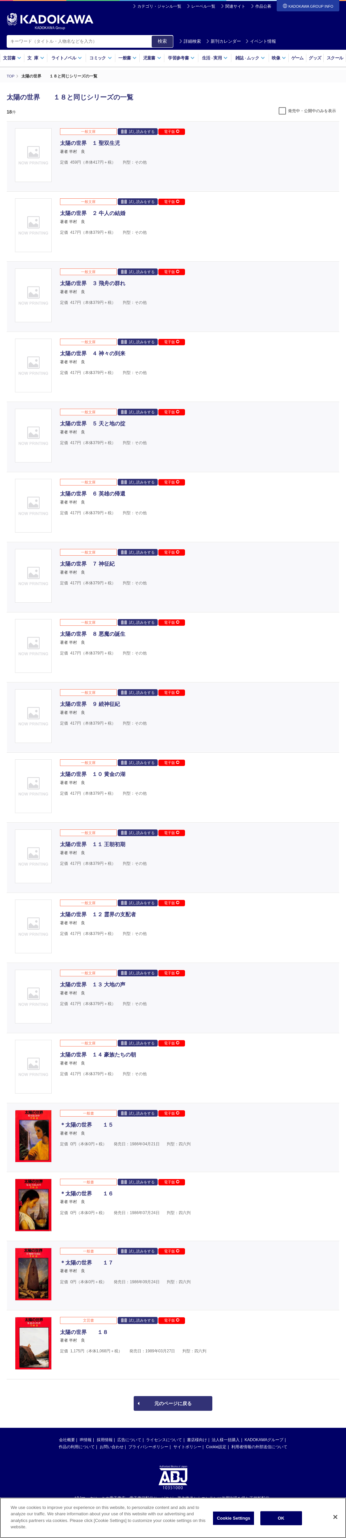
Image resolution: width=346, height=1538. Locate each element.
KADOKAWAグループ (264, 1439)
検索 (162, 41)
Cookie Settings (233, 1523)
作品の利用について (77, 1446)
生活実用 (215, 57)
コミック (100, 57)
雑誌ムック (250, 57)
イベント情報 (260, 41)
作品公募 (263, 6)
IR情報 (86, 1439)
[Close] (335, 1522)
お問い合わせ (112, 1446)
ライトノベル (66, 57)
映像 (279, 57)
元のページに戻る (173, 1403)
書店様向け (197, 1439)
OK (281, 1523)
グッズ (315, 57)
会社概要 (67, 1439)
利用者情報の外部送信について (259, 1446)
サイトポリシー (187, 1446)
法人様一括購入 (226, 1439)
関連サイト (235, 6)
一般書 (127, 57)
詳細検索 (190, 41)
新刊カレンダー (223, 41)
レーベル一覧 (203, 6)
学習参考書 (181, 57)
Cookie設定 (216, 1446)
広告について (129, 1439)
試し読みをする (138, 131)
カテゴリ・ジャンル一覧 (159, 6)
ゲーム (297, 57)
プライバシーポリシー (148, 1446)
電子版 (171, 131)
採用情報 (105, 1439)
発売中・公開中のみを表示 (312, 110)
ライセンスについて (164, 1439)
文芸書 (12, 57)
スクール (335, 57)
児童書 (152, 57)
